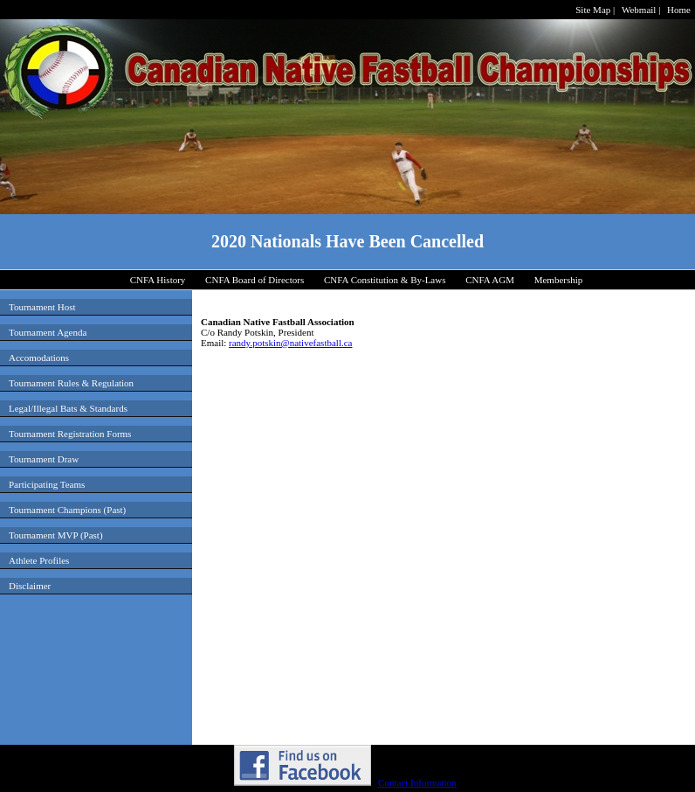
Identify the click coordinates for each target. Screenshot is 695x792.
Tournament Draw (44, 459)
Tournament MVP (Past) (56, 535)
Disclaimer (30, 585)
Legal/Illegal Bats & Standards (68, 408)
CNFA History (158, 279)
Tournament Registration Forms (70, 433)
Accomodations (39, 357)
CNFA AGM (489, 279)
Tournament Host (42, 307)
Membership (558, 279)
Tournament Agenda (47, 332)
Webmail (639, 9)
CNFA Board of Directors (254, 279)
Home (679, 9)
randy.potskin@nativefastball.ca (290, 342)
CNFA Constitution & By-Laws (384, 279)
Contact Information (417, 782)
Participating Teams (47, 484)
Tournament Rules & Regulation (71, 383)
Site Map (592, 9)
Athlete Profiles (39, 560)
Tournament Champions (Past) (67, 509)
